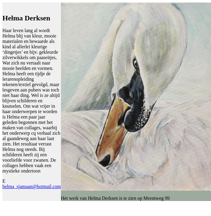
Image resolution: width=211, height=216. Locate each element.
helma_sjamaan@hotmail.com (31, 186)
